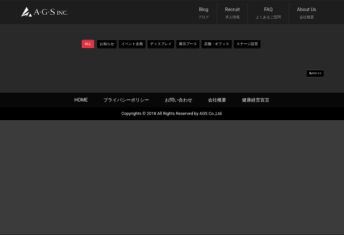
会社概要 (217, 100)
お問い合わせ (178, 100)
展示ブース (188, 44)
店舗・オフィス (216, 44)
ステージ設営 (247, 44)
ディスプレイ (161, 44)
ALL (88, 44)
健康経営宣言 (255, 100)
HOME (81, 100)
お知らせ (107, 44)
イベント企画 (132, 44)
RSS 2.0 (315, 73)
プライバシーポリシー (126, 100)
